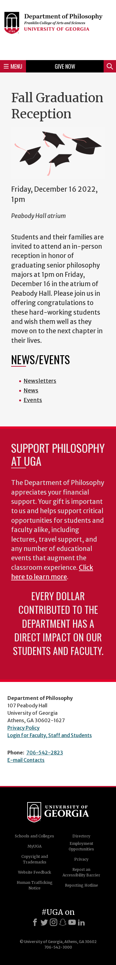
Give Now (65, 66)
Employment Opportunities (81, 846)
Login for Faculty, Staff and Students (49, 735)
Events (33, 400)
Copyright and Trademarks (34, 859)
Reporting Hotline (81, 885)
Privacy (81, 859)
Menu (13, 66)
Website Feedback (34, 872)
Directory (81, 836)
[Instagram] (53, 922)
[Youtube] (72, 922)
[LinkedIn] (81, 922)
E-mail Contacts (26, 760)
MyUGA (34, 846)
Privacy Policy (23, 728)
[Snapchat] (63, 922)
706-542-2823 (44, 752)
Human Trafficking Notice (35, 885)
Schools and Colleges (34, 836)
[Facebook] (35, 922)
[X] (44, 922)
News (31, 390)
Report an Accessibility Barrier (81, 872)
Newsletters (40, 380)
